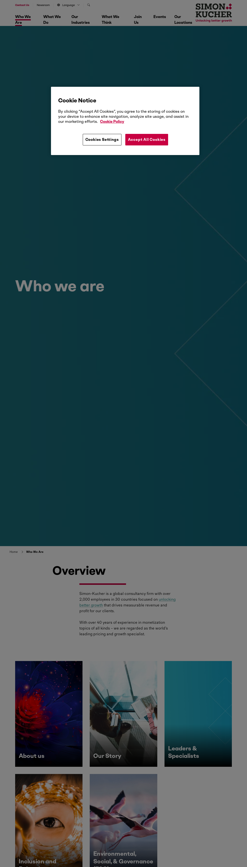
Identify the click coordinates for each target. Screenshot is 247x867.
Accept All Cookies (146, 139)
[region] (125, 121)
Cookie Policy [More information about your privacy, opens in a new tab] (112, 121)
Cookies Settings (102, 139)
